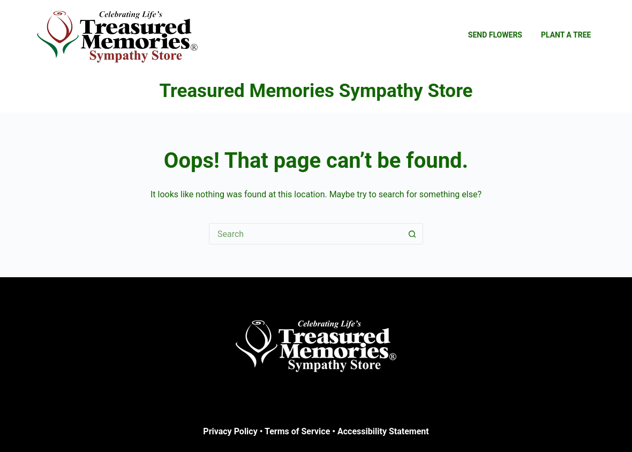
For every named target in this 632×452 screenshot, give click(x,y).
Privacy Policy (230, 431)
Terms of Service (297, 431)
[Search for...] (305, 233)
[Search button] (412, 233)
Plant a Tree (566, 35)
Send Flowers (495, 35)
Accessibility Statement (383, 431)
